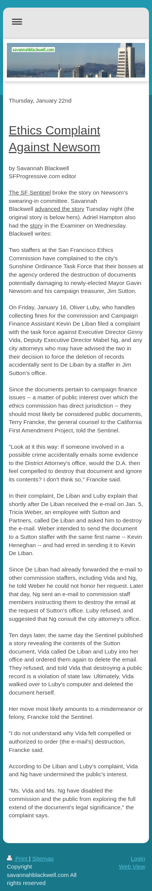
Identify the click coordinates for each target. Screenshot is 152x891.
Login (138, 858)
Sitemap (42, 858)
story (36, 225)
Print (18, 858)
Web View (132, 866)
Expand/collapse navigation (76, 21)
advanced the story (59, 209)
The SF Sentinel (30, 192)
